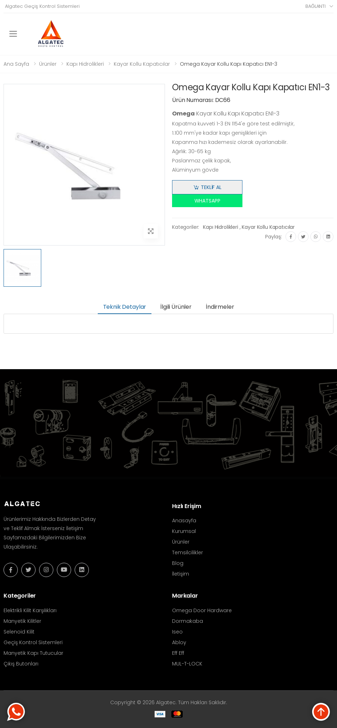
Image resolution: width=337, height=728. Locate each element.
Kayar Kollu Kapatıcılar (142, 64)
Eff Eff (178, 653)
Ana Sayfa (16, 64)
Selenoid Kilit (19, 631)
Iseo (177, 631)
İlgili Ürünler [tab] (176, 307)
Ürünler (48, 64)
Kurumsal (184, 531)
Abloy (179, 642)
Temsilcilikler (187, 552)
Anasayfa (184, 520)
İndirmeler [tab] (220, 307)
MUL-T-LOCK (187, 663)
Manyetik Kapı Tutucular (33, 653)
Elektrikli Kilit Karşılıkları (30, 610)
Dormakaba (187, 621)
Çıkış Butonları (21, 663)
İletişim (180, 573)
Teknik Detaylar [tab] (124, 307)
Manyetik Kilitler (22, 621)
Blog (177, 563)
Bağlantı (315, 6)
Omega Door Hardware (202, 610)
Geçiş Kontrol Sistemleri (33, 642)
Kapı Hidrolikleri (85, 64)
